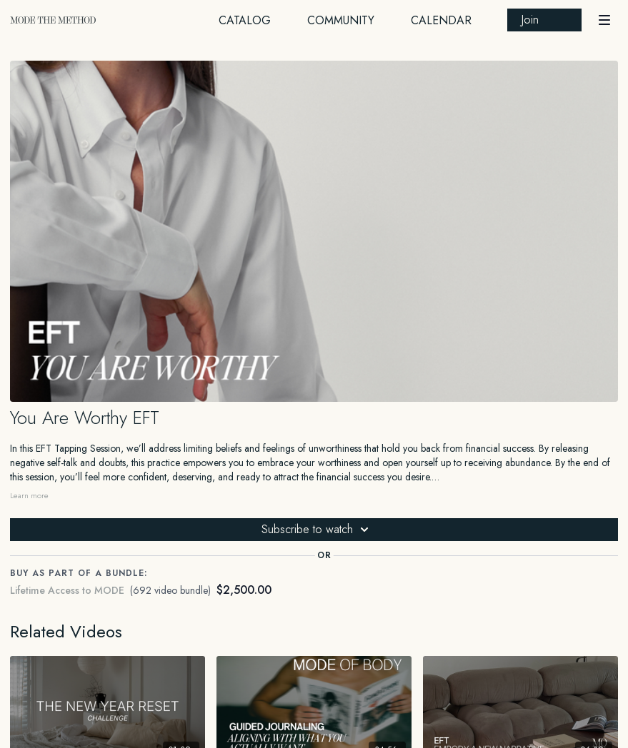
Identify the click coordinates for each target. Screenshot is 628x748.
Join (530, 19)
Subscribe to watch (317, 529)
